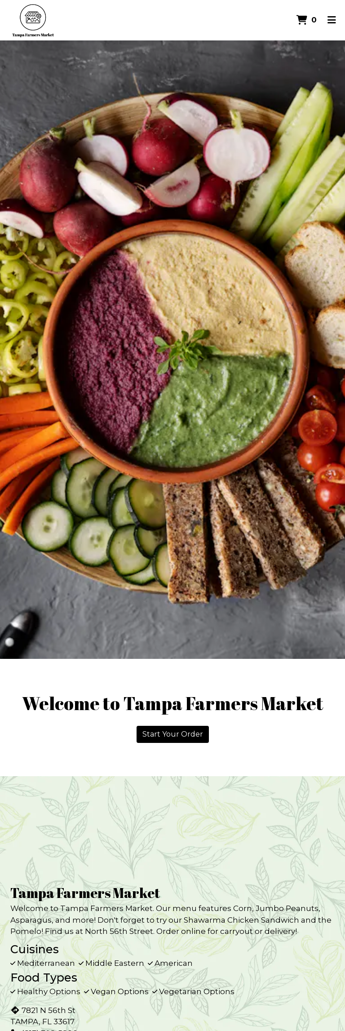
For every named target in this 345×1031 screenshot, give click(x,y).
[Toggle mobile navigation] (331, 20)
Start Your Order (172, 734)
